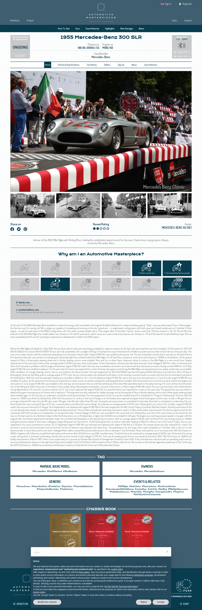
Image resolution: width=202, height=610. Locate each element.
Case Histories (92, 28)
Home (47, 64)
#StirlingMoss (148, 491)
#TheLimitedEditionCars (83, 486)
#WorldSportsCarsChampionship (147, 494)
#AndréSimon (135, 486)
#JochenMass (141, 489)
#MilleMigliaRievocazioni (178, 489)
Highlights (110, 28)
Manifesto (15, 20)
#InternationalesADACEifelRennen (120, 489)
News (141, 28)
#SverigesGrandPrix (163, 491)
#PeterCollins (136, 491)
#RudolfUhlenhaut (54, 471)
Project (30, 20)
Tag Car (121, 64)
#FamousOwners (23, 486)
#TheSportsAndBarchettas (48, 489)
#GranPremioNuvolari (167, 486)
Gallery (107, 64)
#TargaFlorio (178, 491)
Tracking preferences (63, 603)
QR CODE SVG (181, 56)
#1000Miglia (123, 486)
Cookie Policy (47, 603)
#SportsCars (67, 486)
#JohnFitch (152, 489)
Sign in (168, 3)
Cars (77, 28)
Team (174, 20)
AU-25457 (20, 56)
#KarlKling (162, 489)
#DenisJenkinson (149, 486)
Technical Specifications (69, 64)
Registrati (187, 3)
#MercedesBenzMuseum (154, 471)
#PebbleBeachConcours (119, 491)
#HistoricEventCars (39, 486)
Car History (92, 64)
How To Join (64, 28)
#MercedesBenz (39, 471)
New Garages (126, 28)
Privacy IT (35, 603)
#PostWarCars (54, 486)
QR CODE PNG (181, 52)
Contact (188, 20)
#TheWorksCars (66, 489)
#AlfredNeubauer (70, 471)
